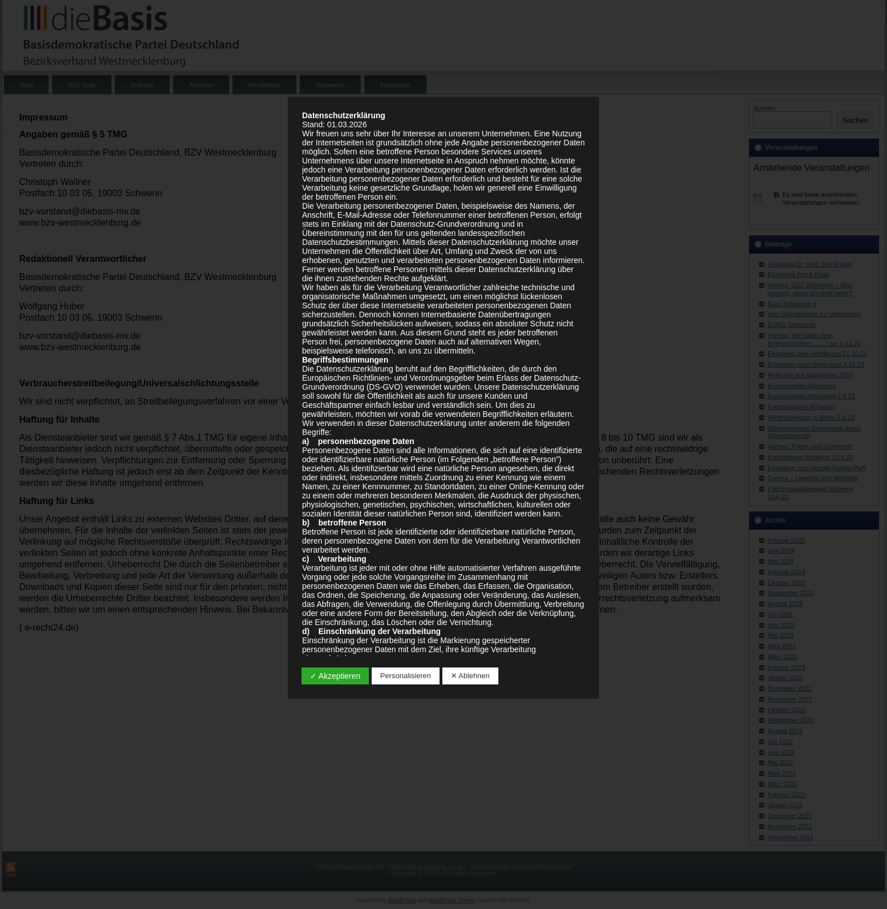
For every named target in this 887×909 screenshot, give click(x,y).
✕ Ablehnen (470, 675)
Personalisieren (405, 675)
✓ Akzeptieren (335, 675)
